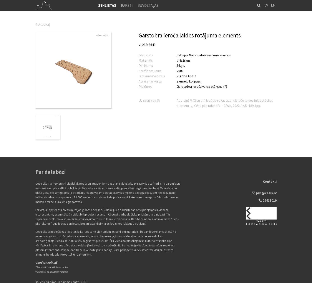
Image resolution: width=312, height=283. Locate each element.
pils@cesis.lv (264, 189)
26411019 (268, 197)
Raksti (127, 5)
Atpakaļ (42, 24)
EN (273, 5)
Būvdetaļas (148, 5)
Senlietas (107, 5)
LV (266, 5)
